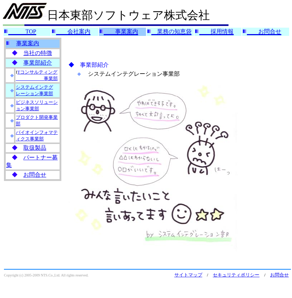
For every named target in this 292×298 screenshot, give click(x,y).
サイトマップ (188, 275)
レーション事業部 (34, 93)
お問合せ (34, 175)
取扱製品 (34, 148)
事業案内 (27, 43)
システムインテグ (34, 87)
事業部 (37, 78)
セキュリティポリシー (236, 275)
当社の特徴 (37, 53)
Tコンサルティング (37, 72)
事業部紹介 (37, 63)
